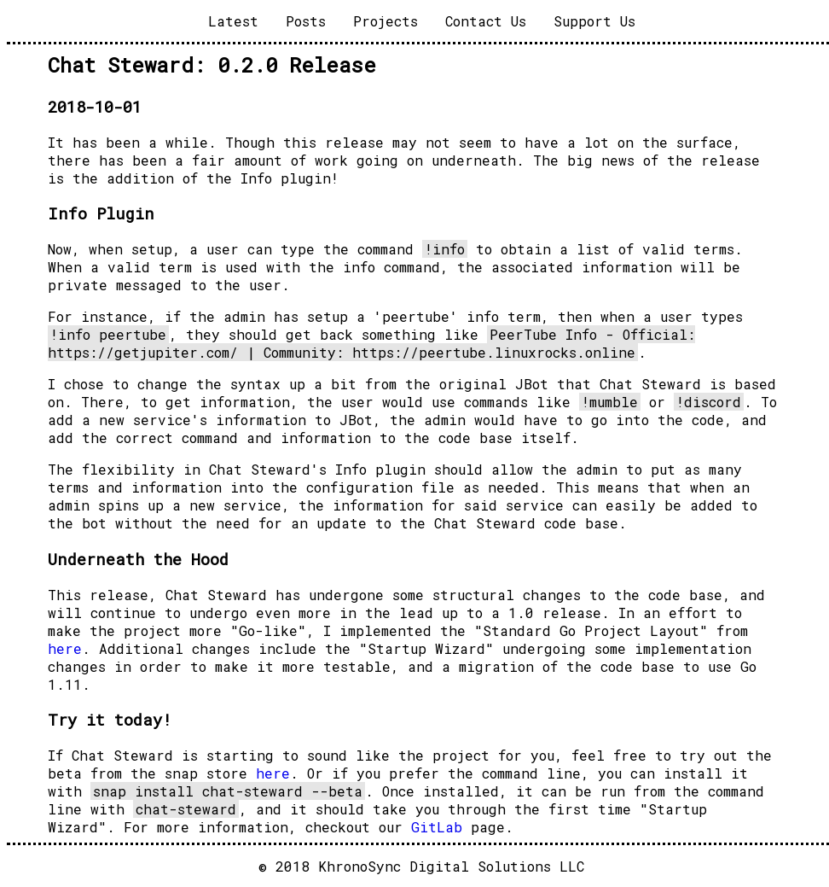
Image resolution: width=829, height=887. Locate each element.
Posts (306, 21)
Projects (385, 21)
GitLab (436, 827)
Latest (233, 21)
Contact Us (485, 21)
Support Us (594, 21)
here (65, 648)
